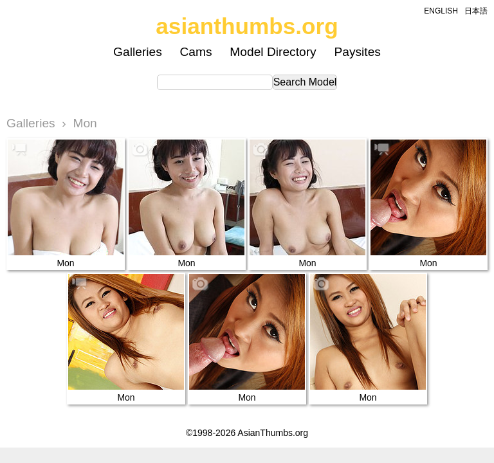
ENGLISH (441, 10)
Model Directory (273, 52)
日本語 (476, 10)
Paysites (357, 52)
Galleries (137, 52)
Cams (196, 52)
